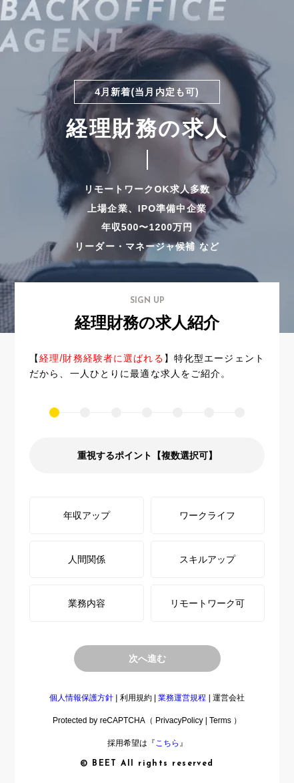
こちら (167, 743)
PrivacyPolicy (179, 720)
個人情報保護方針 (81, 697)
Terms (220, 720)
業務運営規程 (182, 697)
